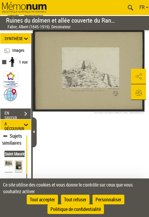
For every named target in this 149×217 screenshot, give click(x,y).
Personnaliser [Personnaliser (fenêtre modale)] (108, 199)
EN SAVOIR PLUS (18, 114)
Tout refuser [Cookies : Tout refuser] (75, 199)
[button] (10, 94)
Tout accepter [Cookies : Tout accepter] (42, 199)
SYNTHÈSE (17, 38)
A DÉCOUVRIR (17, 124)
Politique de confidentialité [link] (75, 209)
